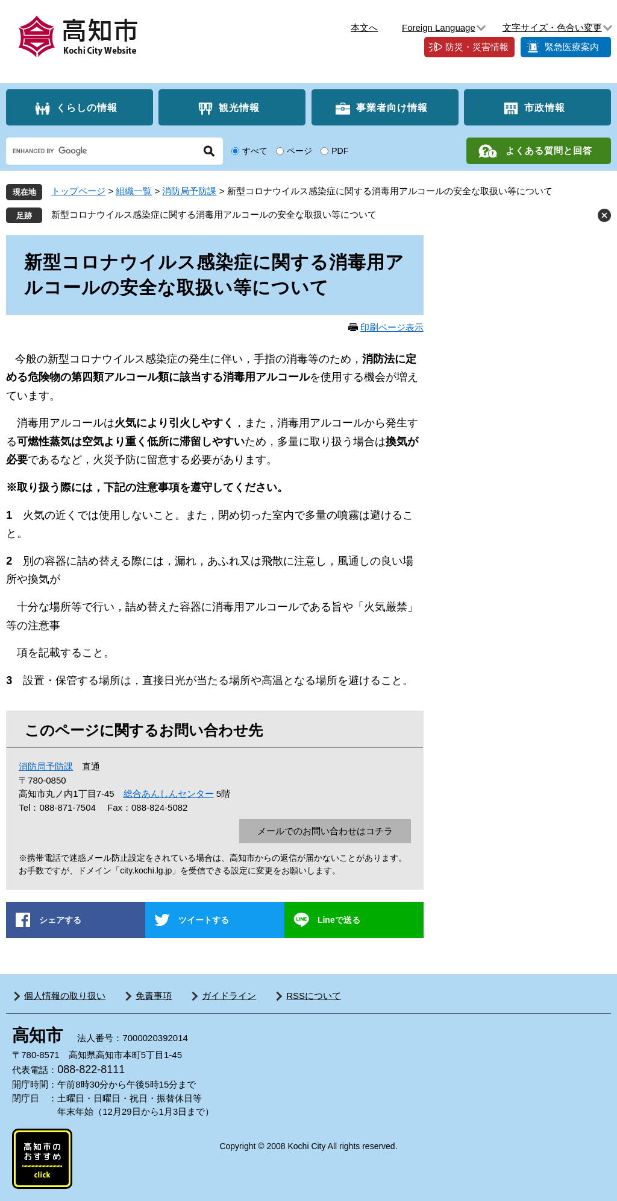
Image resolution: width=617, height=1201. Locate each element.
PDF (339, 151)
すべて (255, 151)
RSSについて (313, 995)
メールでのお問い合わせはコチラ (325, 831)
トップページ (78, 191)
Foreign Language (438, 27)
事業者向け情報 (392, 108)
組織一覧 (134, 191)
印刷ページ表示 (392, 327)
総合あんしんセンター (169, 793)
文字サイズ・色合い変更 (552, 27)
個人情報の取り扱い (64, 995)
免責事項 (154, 995)
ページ (299, 151)
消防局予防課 (189, 191)
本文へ (364, 27)
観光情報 (239, 108)
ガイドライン (229, 995)
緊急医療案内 (572, 47)
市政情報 (544, 108)
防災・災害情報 (477, 47)
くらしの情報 (86, 108)
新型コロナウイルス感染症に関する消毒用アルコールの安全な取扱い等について (214, 214)
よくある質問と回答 (549, 150)
